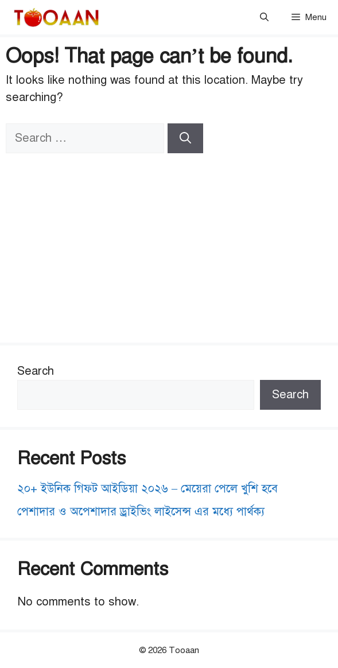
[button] (264, 17)
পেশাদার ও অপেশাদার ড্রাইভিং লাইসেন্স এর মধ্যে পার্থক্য (141, 511)
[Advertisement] (169, 239)
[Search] (185, 138)
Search (35, 371)
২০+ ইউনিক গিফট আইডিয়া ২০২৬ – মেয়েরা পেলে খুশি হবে (147, 488)
